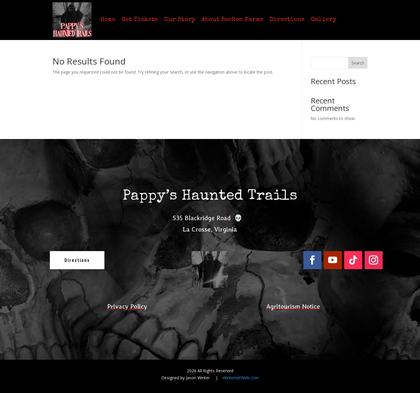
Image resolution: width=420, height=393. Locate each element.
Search (357, 63)
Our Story (179, 20)
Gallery (323, 20)
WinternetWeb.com (241, 377)
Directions (287, 20)
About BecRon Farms (232, 20)
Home (107, 20)
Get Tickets (140, 20)
